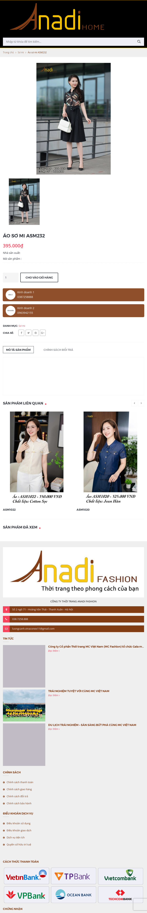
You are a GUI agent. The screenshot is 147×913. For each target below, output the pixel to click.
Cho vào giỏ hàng (39, 277)
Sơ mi (21, 52)
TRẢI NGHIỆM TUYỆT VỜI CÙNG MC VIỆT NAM (78, 691)
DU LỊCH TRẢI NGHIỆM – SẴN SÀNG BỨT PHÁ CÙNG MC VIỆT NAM (92, 725)
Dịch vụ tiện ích (16, 837)
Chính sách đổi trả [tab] (58, 350)
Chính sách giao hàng (19, 789)
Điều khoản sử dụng (18, 823)
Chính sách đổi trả (17, 796)
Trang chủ (8, 52)
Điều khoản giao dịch (19, 830)
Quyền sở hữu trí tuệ (19, 844)
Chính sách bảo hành (19, 803)
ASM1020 (83, 509)
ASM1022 (9, 509)
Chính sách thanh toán (20, 782)
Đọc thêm (54, 650)
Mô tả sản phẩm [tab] (18, 350)
